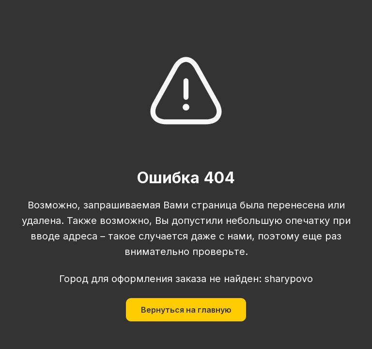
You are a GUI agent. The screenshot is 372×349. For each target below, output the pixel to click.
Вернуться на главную (186, 310)
